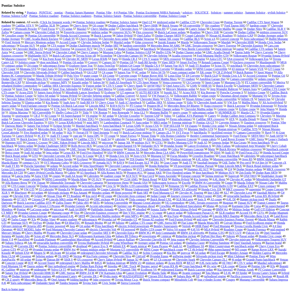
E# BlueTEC (72, 222)
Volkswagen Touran (205, 42)
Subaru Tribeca (14, 242)
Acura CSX (152, 125)
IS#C (219, 196)
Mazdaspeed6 (267, 62)
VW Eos (232, 102)
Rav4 (268, 132)
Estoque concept (191, 176)
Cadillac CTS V (87, 139)
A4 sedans (37, 192)
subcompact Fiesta (54, 65)
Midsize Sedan (241, 209)
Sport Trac (22, 89)
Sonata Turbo (159, 209)
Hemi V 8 (7, 239)
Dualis (273, 199)
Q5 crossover (85, 259)
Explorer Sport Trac (81, 65)
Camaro (64, 25)
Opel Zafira (144, 35)
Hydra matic (110, 276)
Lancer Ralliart (126, 239)
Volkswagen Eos (259, 59)
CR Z (37, 115)
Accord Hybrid (103, 239)
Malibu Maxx (250, 102)
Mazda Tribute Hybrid (49, 75)
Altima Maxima (18, 112)
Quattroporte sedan (82, 109)
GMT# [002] (31, 149)
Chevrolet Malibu (220, 28)
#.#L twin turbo (208, 262)
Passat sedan (246, 236)
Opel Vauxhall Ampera (247, 242)
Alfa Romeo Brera (16, 182)
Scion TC (220, 65)
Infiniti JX (247, 99)
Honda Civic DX (211, 189)
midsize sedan (99, 32)
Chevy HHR (150, 25)
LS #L (227, 272)
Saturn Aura (250, 89)
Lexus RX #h (170, 266)
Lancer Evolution (136, 272)
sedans (54, 166)
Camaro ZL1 (163, 132)
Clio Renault (161, 189)
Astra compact (112, 129)
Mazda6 (226, 42)
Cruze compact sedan (182, 72)
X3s (33, 219)
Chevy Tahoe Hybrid (109, 259)
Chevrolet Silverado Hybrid (40, 72)
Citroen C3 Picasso (48, 206)
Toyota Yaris (90, 283)
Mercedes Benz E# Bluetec (183, 105)
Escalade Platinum (45, 239)
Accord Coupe (68, 42)
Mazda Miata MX (208, 222)
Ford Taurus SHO (234, 25)
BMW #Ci (145, 232)
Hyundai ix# (109, 219)
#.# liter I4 (261, 162)
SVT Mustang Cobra (56, 162)
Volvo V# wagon (176, 229)
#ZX (232, 119)
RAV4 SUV (49, 139)
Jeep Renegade (121, 112)
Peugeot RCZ (155, 105)
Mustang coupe (60, 212)
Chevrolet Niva (122, 256)
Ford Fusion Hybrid (180, 219)
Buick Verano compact (156, 279)
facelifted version (221, 132)
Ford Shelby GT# (222, 186)
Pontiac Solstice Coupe (172, 15)
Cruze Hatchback (229, 155)
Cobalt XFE (8, 139)
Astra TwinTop (106, 65)
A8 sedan (25, 259)
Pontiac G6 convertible (42, 35)
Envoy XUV (12, 159)
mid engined (277, 229)
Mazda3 (81, 28)
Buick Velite (116, 99)
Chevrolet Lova (243, 192)
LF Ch (24, 249)
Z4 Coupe (109, 75)
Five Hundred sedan (36, 132)
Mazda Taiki (158, 272)
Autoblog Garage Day (213, 79)
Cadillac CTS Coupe (273, 89)
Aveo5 (143, 95)
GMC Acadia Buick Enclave (41, 38)
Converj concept (229, 38)
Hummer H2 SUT (198, 169)
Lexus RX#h (99, 59)
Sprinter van (124, 206)
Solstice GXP (245, 35)
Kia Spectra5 (225, 269)
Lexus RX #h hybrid (267, 196)
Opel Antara (58, 279)
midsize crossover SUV (274, 32)
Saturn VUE (256, 69)
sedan (43, 45)
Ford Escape (217, 252)
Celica (175, 149)
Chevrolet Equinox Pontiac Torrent (233, 219)
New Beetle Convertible (195, 49)
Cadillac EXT (245, 186)
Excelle (186, 182)
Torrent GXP (152, 115)
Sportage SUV (19, 222)
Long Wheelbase (124, 242)
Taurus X (18, 119)
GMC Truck (129, 266)
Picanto (51, 232)
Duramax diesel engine (234, 95)
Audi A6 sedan (33, 152)
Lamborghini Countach (117, 122)
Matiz (211, 149)
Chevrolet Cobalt (66, 52)
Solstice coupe (27, 62)
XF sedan (108, 115)
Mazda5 (117, 109)
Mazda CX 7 (248, 112)
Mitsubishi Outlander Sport (108, 159)
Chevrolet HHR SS (43, 272)
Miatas (210, 206)
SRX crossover (172, 59)
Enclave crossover (244, 62)
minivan (25, 269)
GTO (35, 155)
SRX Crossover (82, 162)
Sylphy (38, 196)
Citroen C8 (38, 199)
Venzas (284, 259)
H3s (272, 266)
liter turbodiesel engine (62, 266)
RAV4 (120, 162)
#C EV (42, 135)
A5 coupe (216, 199)
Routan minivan (227, 129)
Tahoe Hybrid (124, 35)
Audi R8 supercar (62, 119)
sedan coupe (208, 95)
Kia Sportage (264, 276)
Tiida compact (137, 199)
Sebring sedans (44, 256)
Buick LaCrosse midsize (137, 132)
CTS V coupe (105, 49)
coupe (239, 28)
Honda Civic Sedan (269, 42)
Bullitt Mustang (278, 38)
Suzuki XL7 (171, 92)
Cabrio (72, 172)
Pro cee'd (245, 162)
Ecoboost (110, 92)
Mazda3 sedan (122, 42)
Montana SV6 (28, 69)
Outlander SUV (150, 145)
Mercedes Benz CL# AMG (160, 152)
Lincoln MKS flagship (226, 216)
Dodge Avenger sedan (271, 35)
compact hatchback (137, 109)
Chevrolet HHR (244, 42)
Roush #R (282, 276)
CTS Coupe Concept (23, 186)
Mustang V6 (259, 95)
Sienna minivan (214, 176)
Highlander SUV (38, 55)
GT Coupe (274, 69)
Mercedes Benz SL (35, 279)
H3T (30, 262)
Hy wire (212, 266)
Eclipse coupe (247, 109)
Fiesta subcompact (181, 119)
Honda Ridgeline (159, 166)
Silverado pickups (58, 192)
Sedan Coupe (158, 196)
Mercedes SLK (10, 189)
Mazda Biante (9, 162)
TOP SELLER (171, 125)
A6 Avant (55, 252)
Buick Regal (149, 179)
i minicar (166, 236)
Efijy (51, 122)
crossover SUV (84, 49)
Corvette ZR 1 (90, 276)
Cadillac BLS (192, 38)
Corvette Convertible (149, 89)
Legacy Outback (278, 139)
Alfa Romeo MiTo (111, 172)
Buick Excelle (224, 85)
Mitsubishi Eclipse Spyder (57, 159)
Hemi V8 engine (195, 59)
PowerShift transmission (194, 152)
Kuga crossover (213, 105)
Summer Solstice (255, 12)
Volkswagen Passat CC (200, 212)
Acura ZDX (26, 92)
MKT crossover (235, 189)
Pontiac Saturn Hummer (79, 12)
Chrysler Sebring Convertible (206, 239)
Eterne (243, 266)
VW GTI (29, 189)
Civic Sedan (109, 283)
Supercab (233, 176)
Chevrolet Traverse (59, 49)
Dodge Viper (48, 219)
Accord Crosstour (256, 75)
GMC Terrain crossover (199, 45)
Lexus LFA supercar (13, 169)
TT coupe (109, 135)
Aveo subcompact (254, 38)
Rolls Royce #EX (81, 145)
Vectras (77, 256)
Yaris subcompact (20, 283)
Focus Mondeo (179, 155)
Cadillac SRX (154, 102)
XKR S (68, 259)
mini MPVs (132, 216)
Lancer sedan (175, 212)
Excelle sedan (25, 129)
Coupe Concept (274, 189)
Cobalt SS (69, 38)
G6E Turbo (229, 162)
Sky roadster (212, 25)
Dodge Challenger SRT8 (52, 145)
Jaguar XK (124, 142)
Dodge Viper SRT (12, 79)
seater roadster (68, 219)
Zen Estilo (245, 172)
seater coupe (91, 75)
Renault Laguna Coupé (215, 62)
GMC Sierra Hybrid (39, 52)
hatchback (150, 49)
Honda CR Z (130, 59)
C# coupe (107, 72)
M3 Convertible (41, 112)
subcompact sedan (203, 112)
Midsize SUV (226, 172)
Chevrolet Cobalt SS (47, 32)
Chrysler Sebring (157, 55)
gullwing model (182, 256)
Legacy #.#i (12, 149)
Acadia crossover (182, 55)
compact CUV (31, 162)
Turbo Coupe (19, 219)
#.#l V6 (195, 229)
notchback (236, 65)
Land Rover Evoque (233, 139)
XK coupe (206, 72)
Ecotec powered (55, 226)
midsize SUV (143, 142)
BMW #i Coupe (107, 169)
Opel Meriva (104, 89)
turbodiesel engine (215, 276)
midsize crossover (251, 149)
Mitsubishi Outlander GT (271, 179)
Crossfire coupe (14, 35)
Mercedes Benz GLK (256, 216)
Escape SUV (27, 45)
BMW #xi (70, 249)
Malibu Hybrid (180, 179)
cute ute (77, 135)
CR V (101, 155)
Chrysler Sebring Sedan (95, 42)
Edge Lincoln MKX (230, 166)
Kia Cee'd (148, 176)
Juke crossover (102, 279)
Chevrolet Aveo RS (154, 28)
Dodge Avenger (10, 38)
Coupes (230, 279)
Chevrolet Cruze (210, 22)
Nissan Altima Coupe (198, 99)
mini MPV (93, 122)
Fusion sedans (133, 119)
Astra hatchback (112, 125)
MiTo (96, 202)
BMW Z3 (135, 262)
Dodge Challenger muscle (84, 45)
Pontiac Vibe (104, 12)
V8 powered (128, 229)
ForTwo (37, 222)
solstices (187, 12)
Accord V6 (245, 212)
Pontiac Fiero (257, 256)
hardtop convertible (134, 45)
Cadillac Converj (125, 95)
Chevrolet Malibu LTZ (29, 49)
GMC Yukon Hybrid (64, 142)
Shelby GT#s (163, 52)
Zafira (5, 32)
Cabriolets (93, 176)
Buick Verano (170, 25)
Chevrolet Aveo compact (131, 196)
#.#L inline (202, 159)
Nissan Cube (266, 182)
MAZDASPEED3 (133, 276)
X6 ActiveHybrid (272, 102)
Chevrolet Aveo (129, 28)
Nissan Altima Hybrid (184, 209)
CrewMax (165, 206)
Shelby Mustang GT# (180, 142)
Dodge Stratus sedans (249, 169)
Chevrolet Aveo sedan (115, 38)
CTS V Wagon (172, 99)
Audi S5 (230, 152)
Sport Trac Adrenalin (65, 89)
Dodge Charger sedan (188, 52)
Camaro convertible (242, 79)
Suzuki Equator (167, 42)
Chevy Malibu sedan (103, 28)
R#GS (98, 262)
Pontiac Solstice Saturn (107, 15)
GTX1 (159, 142)
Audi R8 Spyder (147, 62)
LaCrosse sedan (39, 209)
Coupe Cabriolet (110, 189)
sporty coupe (180, 112)
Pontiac (21, 209)
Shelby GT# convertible (134, 186)
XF (198, 276)
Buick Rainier (244, 72)
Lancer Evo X (100, 246)
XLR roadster (227, 212)
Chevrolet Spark (185, 259)
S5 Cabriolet (46, 189)
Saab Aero (69, 102)
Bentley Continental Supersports (209, 135)
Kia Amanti (80, 192)
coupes (56, 176)
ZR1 (156, 162)
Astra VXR (41, 176)
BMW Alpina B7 (267, 159)
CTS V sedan (245, 262)
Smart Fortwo (128, 135)
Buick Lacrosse (236, 105)
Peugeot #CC (135, 172)
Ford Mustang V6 (12, 266)
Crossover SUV (134, 79)
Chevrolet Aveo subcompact (263, 65)
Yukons (230, 236)
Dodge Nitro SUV (38, 79)
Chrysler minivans (240, 239)
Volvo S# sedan (46, 95)
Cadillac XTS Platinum (190, 115)
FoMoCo (87, 89)
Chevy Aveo (80, 25)
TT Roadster (73, 196)
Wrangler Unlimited (93, 99)
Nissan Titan (54, 196)
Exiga (39, 259)
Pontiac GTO (217, 232)
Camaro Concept (194, 149)
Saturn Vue (124, 72)
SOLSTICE (202, 12)
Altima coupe (175, 102)
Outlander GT (129, 219)
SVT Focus (182, 132)
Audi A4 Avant (74, 176)
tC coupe (17, 52)
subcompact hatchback (273, 155)
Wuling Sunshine (219, 242)
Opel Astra (47, 69)
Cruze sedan (177, 28)
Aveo (203, 89)
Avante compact (191, 272)
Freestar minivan (182, 122)
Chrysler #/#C (21, 196)
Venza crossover (172, 82)
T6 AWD (63, 256)
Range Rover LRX (262, 249)
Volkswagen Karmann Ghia (94, 236)
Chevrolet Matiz (149, 99)
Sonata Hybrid (68, 95)
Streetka (112, 266)
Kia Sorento (201, 179)
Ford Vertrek (12, 42)
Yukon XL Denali (137, 149)
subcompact (8, 45)
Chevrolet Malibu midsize (104, 216)
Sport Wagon (265, 72)
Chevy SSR (212, 32)
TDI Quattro (136, 159)
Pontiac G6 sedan (73, 62)
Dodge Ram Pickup (91, 266)
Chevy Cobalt (278, 145)
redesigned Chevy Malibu (74, 262)
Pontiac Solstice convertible (140, 15)
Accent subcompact (101, 206)
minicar (6, 176)
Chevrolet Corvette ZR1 (56, 155)
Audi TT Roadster (199, 65)
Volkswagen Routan (245, 55)
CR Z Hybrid (224, 72)
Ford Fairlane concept (34, 105)
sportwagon (22, 115)
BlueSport (21, 192)
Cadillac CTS (188, 22)
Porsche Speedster (35, 166)
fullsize (120, 222)
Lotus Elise (174, 75)
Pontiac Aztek (245, 269)
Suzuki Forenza (256, 229)
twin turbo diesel (92, 186)
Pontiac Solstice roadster (44, 15)
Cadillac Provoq (197, 186)
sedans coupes (266, 79)
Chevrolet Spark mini (210, 102)
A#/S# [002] (154, 85)
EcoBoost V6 (149, 269)
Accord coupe (61, 79)
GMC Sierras (67, 272)
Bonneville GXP (11, 82)
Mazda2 (102, 109)
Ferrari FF (82, 132)
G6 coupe (98, 25)
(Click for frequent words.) (56, 22)
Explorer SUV (157, 159)
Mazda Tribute (245, 182)
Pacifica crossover (241, 276)
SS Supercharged (71, 115)
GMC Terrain (78, 149)
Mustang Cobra (112, 52)
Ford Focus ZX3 (249, 152)
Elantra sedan (33, 102)
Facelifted (24, 239)
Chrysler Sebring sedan (88, 79)
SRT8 (81, 216)
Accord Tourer (46, 262)
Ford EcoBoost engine (259, 222)
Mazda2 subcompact (269, 262)
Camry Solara (197, 28)
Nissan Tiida (148, 135)
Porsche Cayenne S (231, 92)
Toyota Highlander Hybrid (93, 242)
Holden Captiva (261, 252)
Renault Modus (94, 222)
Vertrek (186, 226)
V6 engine (92, 115)
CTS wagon (58, 45)
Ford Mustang (221, 226)
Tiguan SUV (245, 202)
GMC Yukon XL (153, 216)
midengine (40, 269)
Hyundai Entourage (261, 105)
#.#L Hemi (218, 179)
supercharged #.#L (63, 216)
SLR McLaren (184, 199)
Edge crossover (144, 42)
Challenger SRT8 (247, 85)
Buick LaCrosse (62, 55)
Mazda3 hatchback (87, 125)
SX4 (109, 152)
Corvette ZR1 (26, 246)
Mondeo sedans (101, 192)
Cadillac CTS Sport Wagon (263, 22)
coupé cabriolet (32, 179)
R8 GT (191, 262)
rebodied (141, 209)
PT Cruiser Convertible (272, 269)
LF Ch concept (162, 259)
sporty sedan (8, 105)
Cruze (34, 59)
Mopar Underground (137, 189)
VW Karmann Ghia (110, 272)
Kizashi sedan (80, 82)
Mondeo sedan (183, 69)
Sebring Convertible (116, 202)
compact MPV (59, 82)
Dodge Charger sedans (166, 109)
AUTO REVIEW (149, 92)
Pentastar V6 (176, 186)
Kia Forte (173, 216)
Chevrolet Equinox (252, 45)
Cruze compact (267, 186)
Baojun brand (274, 242)
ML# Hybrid (211, 229)
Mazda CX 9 (152, 65)
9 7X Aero (60, 109)
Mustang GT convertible (124, 249)
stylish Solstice (276, 12)
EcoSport (82, 159)
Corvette (228, 32)
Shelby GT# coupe (151, 229)
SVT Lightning (146, 169)
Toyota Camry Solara (264, 272)
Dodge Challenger (128, 49)
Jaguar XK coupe (169, 38)
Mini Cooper (204, 196)
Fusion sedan (94, 85)
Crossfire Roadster (203, 155)
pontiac (58, 12)
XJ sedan (72, 129)
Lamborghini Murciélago (75, 239)
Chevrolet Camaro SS (130, 55)
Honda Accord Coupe (276, 152)
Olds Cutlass (222, 145)
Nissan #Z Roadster (221, 35)
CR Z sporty (12, 279)
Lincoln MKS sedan (61, 199)
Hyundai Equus (159, 256)
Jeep (72, 226)
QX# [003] (250, 176)
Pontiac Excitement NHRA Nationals (158, 12)
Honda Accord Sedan (195, 216)
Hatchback (67, 139)
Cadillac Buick (279, 92)
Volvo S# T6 (158, 72)
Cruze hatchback (192, 266)
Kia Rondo (52, 102)
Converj (93, 62)
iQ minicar (238, 69)
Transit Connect (266, 202)
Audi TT (187, 162)
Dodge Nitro (254, 28)
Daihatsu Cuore (195, 242)
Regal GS (83, 199)
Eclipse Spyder (62, 125)
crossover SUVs (122, 32)
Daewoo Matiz (14, 125)
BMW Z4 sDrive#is (192, 232)
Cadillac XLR (46, 25)
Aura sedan (142, 122)
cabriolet (120, 139)
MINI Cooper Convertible (211, 69)
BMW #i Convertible (207, 182)
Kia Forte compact (97, 256)
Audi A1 (177, 246)
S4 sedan (71, 252)
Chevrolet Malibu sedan (198, 109)
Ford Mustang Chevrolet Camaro (65, 229)
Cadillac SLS (130, 252)
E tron (132, 99)
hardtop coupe (258, 25)
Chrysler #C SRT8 (77, 59)
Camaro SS (109, 62)
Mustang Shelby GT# (200, 129)
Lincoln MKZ (97, 105)
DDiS (217, 152)
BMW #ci (222, 209)
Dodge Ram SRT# (266, 172)
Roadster (195, 32)
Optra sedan (160, 149)
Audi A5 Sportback (120, 82)
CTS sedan (65, 28)
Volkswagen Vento (54, 149)
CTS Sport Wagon (147, 82)
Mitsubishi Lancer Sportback (83, 92)
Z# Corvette (193, 75)
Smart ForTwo (188, 62)
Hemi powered (124, 192)
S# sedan (57, 132)
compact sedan (14, 65)
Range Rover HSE (152, 75)
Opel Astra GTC (176, 85)
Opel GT (147, 22)
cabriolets (250, 155)
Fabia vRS (82, 202)
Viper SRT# (168, 62)
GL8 (73, 99)
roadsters (126, 169)
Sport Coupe (212, 82)
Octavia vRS (34, 226)
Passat (264, 119)
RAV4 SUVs (117, 105)
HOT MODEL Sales (29, 229)
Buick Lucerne (103, 35)
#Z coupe (106, 196)
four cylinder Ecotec (209, 279)
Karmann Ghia (241, 206)
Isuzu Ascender (167, 176)
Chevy (276, 119)
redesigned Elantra (172, 269)
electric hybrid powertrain (133, 226)
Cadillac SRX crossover (210, 119)
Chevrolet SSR (10, 72)
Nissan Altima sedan (241, 125)
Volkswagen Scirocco (164, 182)
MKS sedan (160, 122)
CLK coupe (228, 266)
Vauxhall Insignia (207, 162)
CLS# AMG (130, 179)
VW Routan (100, 112)
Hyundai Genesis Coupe (32, 212)
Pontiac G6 (278, 75)
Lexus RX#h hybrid (70, 122)
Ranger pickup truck (252, 199)
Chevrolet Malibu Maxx (162, 79)
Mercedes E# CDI (12, 172)
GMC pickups (102, 199)
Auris (146, 259)
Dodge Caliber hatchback (123, 25)
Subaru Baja (184, 276)
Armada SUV (104, 162)
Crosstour (25, 256)
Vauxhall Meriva (266, 192)
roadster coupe (112, 176)
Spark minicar (138, 246)
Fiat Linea (187, 222)
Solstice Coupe (256, 92)
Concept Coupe (14, 262)
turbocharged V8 (38, 119)
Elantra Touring (156, 119)
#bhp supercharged (219, 249)
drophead (81, 246)
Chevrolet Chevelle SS (152, 239)
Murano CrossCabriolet (147, 202)
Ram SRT (142, 192)
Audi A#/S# (276, 135)
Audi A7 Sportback (130, 102)
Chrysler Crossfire (129, 115)
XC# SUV (132, 176)
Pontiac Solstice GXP (14, 15)
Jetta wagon (178, 239)
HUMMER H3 (227, 112)
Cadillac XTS (249, 129)
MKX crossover (276, 169)
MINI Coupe (151, 249)
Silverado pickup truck (209, 256)
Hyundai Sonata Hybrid (275, 55)
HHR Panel (202, 226)
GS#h (193, 85)
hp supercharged (275, 206)
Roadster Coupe (233, 229)
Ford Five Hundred (91, 152)
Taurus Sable (242, 52)
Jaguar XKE (154, 172)
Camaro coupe (21, 32)
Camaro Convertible (248, 132)
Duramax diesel (145, 206)
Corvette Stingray (229, 122)
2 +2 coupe (155, 212)
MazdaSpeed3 (90, 129)
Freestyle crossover (75, 32)
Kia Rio (171, 252)
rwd (116, 132)
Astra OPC (93, 135)
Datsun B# (53, 259)
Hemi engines (43, 276)
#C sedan (140, 72)
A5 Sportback (88, 172)
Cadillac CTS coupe (141, 222)
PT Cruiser (136, 105)
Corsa (257, 206)
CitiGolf (141, 256)
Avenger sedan (146, 242)
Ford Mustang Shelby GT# (213, 55)
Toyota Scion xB (86, 55)
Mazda (185, 42)
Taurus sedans (35, 266)
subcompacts (89, 219)
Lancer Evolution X (199, 145)
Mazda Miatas (266, 219)
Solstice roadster (107, 69)
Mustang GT (158, 155)
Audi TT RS (12, 166)
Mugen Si (40, 252)
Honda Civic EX (119, 155)
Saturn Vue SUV (174, 65)
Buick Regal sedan (16, 155)
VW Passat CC (160, 95)
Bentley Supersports (166, 226)
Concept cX (279, 162)
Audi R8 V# (87, 102)
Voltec (168, 115)
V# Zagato (191, 125)
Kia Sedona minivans (35, 216)
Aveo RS (247, 159)
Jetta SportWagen (93, 166)
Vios (76, 212)
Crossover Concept (185, 139)
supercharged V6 (126, 145)
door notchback (49, 62)
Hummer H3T (13, 142)
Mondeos (7, 209)
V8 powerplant (182, 166)
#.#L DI (231, 199)
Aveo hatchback (260, 142)
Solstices (216, 12)
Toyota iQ (7, 246)
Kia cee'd (91, 196)
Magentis (7, 199)
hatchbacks (200, 132)
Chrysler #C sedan (241, 179)
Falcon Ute (252, 232)
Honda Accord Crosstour (75, 35)
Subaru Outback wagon (102, 269)
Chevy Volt (124, 209)
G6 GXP (92, 72)
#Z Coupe (50, 115)
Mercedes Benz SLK (50, 129)
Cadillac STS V (25, 25)
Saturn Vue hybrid (38, 125)
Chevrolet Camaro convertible (126, 166)
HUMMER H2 (53, 169)
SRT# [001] (258, 135)
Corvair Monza (233, 222)
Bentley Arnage (238, 252)
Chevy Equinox (88, 38)
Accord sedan (70, 166)
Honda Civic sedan (213, 125)
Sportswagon (42, 109)
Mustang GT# (168, 49)
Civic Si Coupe (85, 155)
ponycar (185, 252)
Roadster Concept (22, 206)
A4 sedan (200, 252)
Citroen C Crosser (37, 142)
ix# (109, 222)
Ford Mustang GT (163, 192)
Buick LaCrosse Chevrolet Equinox (22, 122)
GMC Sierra (256, 139)
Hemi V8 (158, 186)
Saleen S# (99, 82)
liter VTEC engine (134, 212)
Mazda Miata (79, 179)
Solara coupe (40, 89)
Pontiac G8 (126, 62)
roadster (6, 25)
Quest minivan (223, 49)
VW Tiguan (38, 182)
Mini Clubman (236, 256)
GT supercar (127, 92)
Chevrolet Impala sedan (52, 99)
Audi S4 (106, 139)
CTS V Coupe (114, 85)
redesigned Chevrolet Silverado (99, 252)
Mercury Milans (11, 232)
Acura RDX (175, 262)
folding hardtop (79, 279)
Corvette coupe (128, 75)
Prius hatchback (104, 226)
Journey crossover (181, 196)
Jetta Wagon (267, 109)
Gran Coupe (171, 162)
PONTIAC (45, 12)
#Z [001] (227, 262)
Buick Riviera (227, 149)
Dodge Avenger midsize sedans (58, 186)
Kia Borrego (208, 92)
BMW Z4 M (86, 272)
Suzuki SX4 (140, 182)
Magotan (228, 202)
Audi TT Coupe (59, 135)
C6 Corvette (193, 82)
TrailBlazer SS (195, 246)
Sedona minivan (116, 262)
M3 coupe (241, 249)
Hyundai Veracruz (143, 38)
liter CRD (213, 192)
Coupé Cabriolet (195, 35)
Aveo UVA (139, 155)
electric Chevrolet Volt (102, 229)
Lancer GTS (8, 249)
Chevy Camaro (89, 52)
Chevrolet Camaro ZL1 (213, 259)
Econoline (106, 55)
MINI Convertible (56, 179)
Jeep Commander (166, 232)
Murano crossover (16, 59)
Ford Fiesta (240, 135)
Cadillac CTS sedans (260, 49)
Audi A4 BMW (77, 209)
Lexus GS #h (104, 145)
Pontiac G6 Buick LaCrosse (67, 105)
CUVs (260, 212)
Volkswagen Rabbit (185, 95)
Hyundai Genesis (75, 206)
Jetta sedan (52, 152)
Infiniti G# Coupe (129, 65)
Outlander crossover (171, 169)
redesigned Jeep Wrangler (250, 145)
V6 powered (86, 69)
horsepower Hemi (118, 182)
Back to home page (12, 289)
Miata (174, 272)
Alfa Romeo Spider (157, 139)
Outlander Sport (45, 283)
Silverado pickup (36, 82)
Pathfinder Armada (102, 209)
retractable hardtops (239, 196)
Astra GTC (216, 59)
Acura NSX (189, 92)
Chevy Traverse (227, 45)
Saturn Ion (264, 99)
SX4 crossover (235, 59)
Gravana (207, 209)
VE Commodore (174, 202)
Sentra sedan (25, 145)
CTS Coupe (8, 69)
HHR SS (206, 85)
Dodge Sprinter (21, 276)
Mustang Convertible (252, 279)
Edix (190, 102)
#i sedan (237, 259)
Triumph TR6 (128, 269)
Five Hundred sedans (178, 172)
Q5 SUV (96, 179)
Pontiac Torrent (233, 22)
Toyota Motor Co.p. (126, 279)
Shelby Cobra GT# (67, 112)
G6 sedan (85, 226)
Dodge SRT (112, 45)
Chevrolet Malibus (110, 119)
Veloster (35, 169)
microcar (58, 209)
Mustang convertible (225, 159)
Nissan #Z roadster (153, 219)
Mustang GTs (233, 82)
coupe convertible (226, 99)
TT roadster (188, 79)
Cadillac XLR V (276, 28)
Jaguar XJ (132, 259)
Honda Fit (64, 189)
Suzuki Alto (23, 236)
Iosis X (202, 199)
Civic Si (111, 186)
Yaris (115, 59)
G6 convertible (192, 25)
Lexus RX (69, 152)
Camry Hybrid (24, 135)
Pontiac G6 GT (205, 122)
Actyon (223, 206)
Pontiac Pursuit (205, 166)
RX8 (164, 179)
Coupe (229, 182)
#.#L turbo (11, 216)
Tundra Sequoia (68, 283)
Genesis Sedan (220, 142)
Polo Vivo (73, 75)
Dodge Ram (53, 222)
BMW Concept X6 (128, 152)
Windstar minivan (180, 159)
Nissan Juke (22, 109)
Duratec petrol (149, 266)
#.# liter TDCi (86, 119)
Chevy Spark (135, 85)
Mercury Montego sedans (40, 42)
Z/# (230, 169)
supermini (255, 189)
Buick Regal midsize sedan (262, 166)
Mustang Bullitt (158, 112)
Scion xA (209, 38)
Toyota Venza (66, 69)
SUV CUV (235, 232)
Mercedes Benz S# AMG (165, 45)
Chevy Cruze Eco (269, 246)
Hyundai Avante (173, 145)
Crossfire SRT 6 (101, 232)
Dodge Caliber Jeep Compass (238, 115)
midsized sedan (166, 22)
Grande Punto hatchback (260, 259)
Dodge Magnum (278, 212)
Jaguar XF (136, 139)
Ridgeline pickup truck (80, 169)
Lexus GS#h (133, 125)
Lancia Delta (22, 176)
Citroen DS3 (175, 129)
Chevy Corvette (264, 52)
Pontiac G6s (258, 266)
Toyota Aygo (278, 95)
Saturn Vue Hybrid (16, 272)
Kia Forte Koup (52, 59)
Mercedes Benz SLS (62, 236)
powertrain (112, 179)
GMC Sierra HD (167, 222)
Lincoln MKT (89, 142)
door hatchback (205, 172)
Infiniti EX (119, 246)
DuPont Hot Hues (211, 236)
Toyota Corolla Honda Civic (251, 226)
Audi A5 (202, 142)
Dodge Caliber (247, 32)
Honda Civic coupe (270, 236)
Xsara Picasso (159, 246)
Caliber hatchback (72, 72)
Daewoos (7, 202)
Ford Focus (48, 28)
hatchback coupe (173, 249)
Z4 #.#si (119, 199)
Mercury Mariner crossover (106, 149)
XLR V (5, 192)
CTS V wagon (150, 59)
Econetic (218, 169)
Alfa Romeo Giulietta (173, 135)
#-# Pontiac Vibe (124, 12)
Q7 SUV (22, 199)
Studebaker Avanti (272, 176)
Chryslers (266, 115)
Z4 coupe (32, 65)
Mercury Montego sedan (180, 89)
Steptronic (30, 159)
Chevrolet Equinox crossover (101, 212)
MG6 (283, 62)
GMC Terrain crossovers (203, 202)
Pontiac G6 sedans (171, 242)
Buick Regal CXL (161, 199)
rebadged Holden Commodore (19, 85)
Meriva (281, 82)
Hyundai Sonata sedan (46, 249)
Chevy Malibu (33, 232)
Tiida (85, 112)
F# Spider (241, 272)
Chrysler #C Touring (191, 192)
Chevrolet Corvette (158, 69)
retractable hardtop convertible (55, 242)
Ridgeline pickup (186, 236)
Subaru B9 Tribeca (126, 236)
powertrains (149, 236)
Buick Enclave (29, 139)
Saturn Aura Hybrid (49, 92)
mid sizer (202, 219)
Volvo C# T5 (58, 269)
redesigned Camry (66, 276)
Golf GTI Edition (264, 209)
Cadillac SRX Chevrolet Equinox (62, 85)
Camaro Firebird (135, 129)
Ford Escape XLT (138, 162)
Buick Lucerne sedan (200, 269)
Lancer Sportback (132, 69)
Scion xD (39, 236)
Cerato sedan (124, 89)
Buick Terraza (9, 179)
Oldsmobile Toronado (63, 182)
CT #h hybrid (196, 249)
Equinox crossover (255, 122)
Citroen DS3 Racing (160, 276)
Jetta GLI (139, 112)
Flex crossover (144, 32)
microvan (107, 142)
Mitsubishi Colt (183, 279)
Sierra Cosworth (130, 283)
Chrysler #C (113, 79)
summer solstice (233, 12)
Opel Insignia (101, 132)
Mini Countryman (219, 246)
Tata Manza (212, 272)
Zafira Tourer (64, 202)
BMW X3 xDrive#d (185, 189)
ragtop (240, 49)
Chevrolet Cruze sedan (73, 232)
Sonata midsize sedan (93, 249)
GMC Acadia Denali (218, 52)
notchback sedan (244, 246)
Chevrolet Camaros (91, 182)
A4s (29, 242)
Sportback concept (277, 149)
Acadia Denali (247, 119)
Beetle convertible (85, 189)
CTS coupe (8, 92)
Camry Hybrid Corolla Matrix (45, 172)
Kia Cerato (239, 142)
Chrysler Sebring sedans (96, 95)
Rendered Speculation (189, 206)
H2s (69, 132)
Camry (212, 115)
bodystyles (77, 269)
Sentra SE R (156, 129)
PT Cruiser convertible (258, 82)
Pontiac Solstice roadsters (76, 15)
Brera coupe (12, 152)
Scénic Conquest (153, 252)
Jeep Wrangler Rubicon (224, 89)
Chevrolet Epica (124, 232)
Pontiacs (32, 12)
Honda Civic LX (232, 75)
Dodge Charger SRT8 (168, 35)
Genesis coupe (226, 109)
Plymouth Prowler (26, 28)
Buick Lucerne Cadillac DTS (34, 202)
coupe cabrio (208, 139)
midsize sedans (155, 262)
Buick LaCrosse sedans (172, 32)
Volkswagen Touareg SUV (271, 239)
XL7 (226, 192)
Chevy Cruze (106, 102)
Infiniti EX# (22, 252)
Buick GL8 (211, 75)
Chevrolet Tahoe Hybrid (19, 99)
